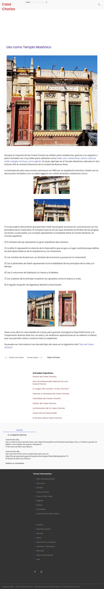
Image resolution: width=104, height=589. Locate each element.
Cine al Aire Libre (45, 495)
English (40, 500)
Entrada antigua (32, 357)
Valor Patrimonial (45, 554)
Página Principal (53, 356)
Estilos (40, 504)
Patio (39, 537)
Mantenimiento (44, 528)
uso (38, 558)
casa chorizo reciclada (48, 513)
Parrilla (40, 532)
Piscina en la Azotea (46, 541)
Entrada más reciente (16, 357)
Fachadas (41, 508)
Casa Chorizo (8, 6)
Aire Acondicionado (46, 478)
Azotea (40, 487)
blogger (19, 429)
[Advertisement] (52, 26)
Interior (40, 524)
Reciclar (40, 550)
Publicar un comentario (14, 462)
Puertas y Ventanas (46, 545)
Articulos (41, 482)
